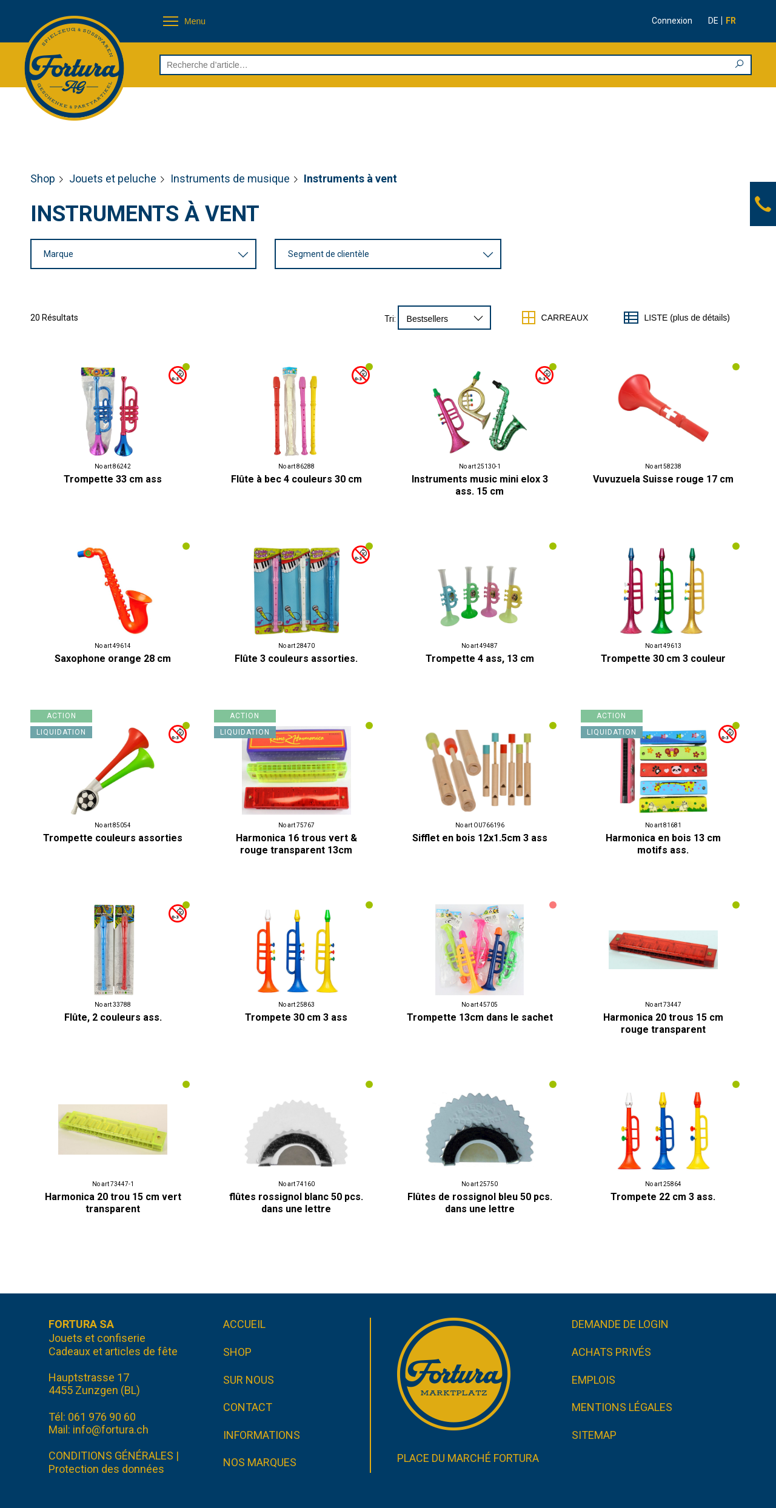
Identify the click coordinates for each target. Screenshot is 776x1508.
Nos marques (259, 1462)
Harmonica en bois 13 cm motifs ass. (663, 844)
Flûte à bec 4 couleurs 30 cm (296, 479)
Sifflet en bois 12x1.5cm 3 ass (479, 838)
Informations (261, 1435)
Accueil (244, 1324)
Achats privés (611, 1352)
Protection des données (106, 1469)
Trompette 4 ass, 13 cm (480, 658)
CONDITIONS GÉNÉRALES (110, 1455)
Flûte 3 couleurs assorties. (296, 658)
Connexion (672, 20)
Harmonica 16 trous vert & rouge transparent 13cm (296, 844)
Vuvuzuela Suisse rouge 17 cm (663, 479)
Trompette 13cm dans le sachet (480, 1017)
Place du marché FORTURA (468, 1458)
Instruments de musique (230, 178)
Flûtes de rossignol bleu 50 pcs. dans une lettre (479, 1203)
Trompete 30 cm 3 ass (296, 1017)
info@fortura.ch (111, 1429)
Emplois (593, 1379)
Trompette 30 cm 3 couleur (663, 658)
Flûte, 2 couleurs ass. (113, 1017)
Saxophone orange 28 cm (113, 658)
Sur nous (248, 1379)
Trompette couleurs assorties (112, 838)
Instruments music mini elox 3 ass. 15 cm (480, 485)
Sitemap (594, 1435)
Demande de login (620, 1324)
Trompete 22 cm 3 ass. (662, 1197)
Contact (247, 1407)
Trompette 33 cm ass (113, 479)
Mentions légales (622, 1407)
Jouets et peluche (112, 178)
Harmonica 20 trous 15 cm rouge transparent (663, 1023)
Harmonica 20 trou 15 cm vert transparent (113, 1203)
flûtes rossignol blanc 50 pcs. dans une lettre (296, 1203)
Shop (42, 178)
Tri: (390, 319)
